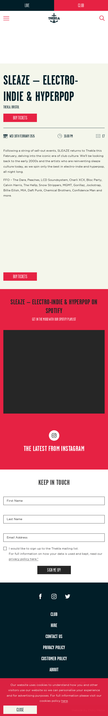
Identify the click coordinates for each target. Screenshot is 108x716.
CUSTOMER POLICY (54, 658)
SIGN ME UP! (54, 570)
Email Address (17, 537)
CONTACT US (54, 636)
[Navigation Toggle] (8, 18)
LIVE (27, 5)
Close (20, 709)
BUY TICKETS (20, 118)
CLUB (81, 5)
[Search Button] (100, 18)
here (64, 700)
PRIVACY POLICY (54, 647)
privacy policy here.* (23, 559)
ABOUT (54, 669)
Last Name (14, 519)
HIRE (54, 625)
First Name (15, 500)
